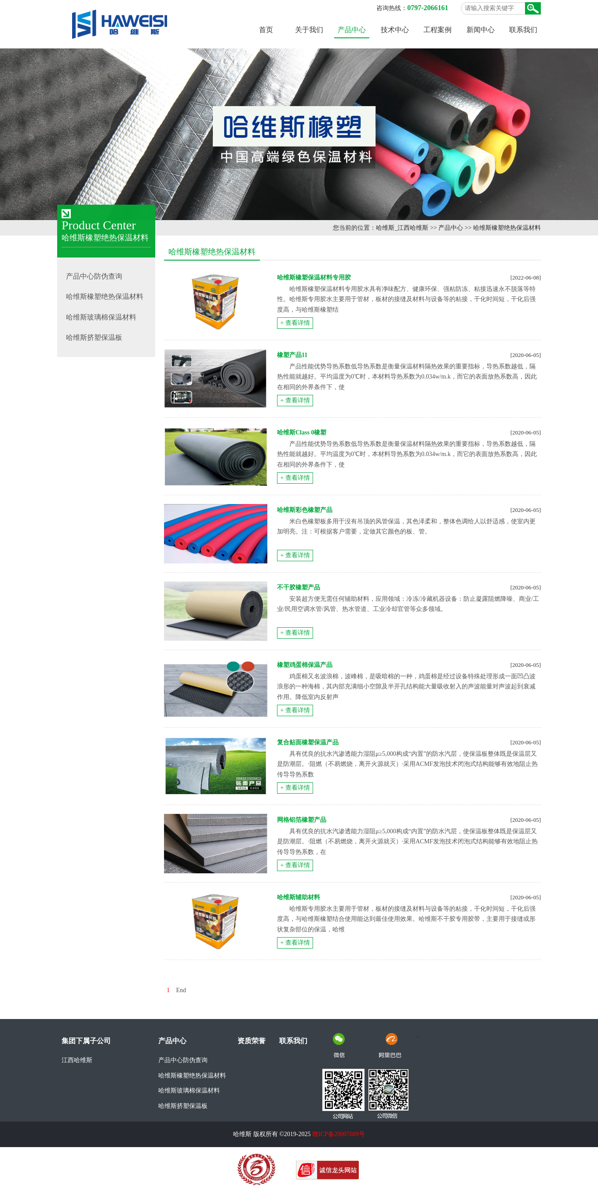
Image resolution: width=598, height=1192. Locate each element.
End (181, 990)
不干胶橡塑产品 (298, 587)
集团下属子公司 (86, 1041)
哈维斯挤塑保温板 (183, 1106)
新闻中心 (481, 29)
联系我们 (523, 29)
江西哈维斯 (77, 1060)
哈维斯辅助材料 (298, 897)
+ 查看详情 (295, 323)
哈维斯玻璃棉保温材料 (189, 1090)
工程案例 (437, 29)
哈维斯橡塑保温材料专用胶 (314, 277)
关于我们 (309, 29)
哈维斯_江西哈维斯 (402, 227)
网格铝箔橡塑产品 (301, 820)
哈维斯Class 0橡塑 (301, 432)
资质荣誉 (251, 1041)
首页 (266, 29)
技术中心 (395, 29)
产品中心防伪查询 (183, 1060)
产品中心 (352, 29)
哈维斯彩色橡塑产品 (304, 510)
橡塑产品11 (292, 355)
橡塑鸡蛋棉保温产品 (304, 665)
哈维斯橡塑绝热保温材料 (507, 227)
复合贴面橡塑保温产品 (308, 742)
